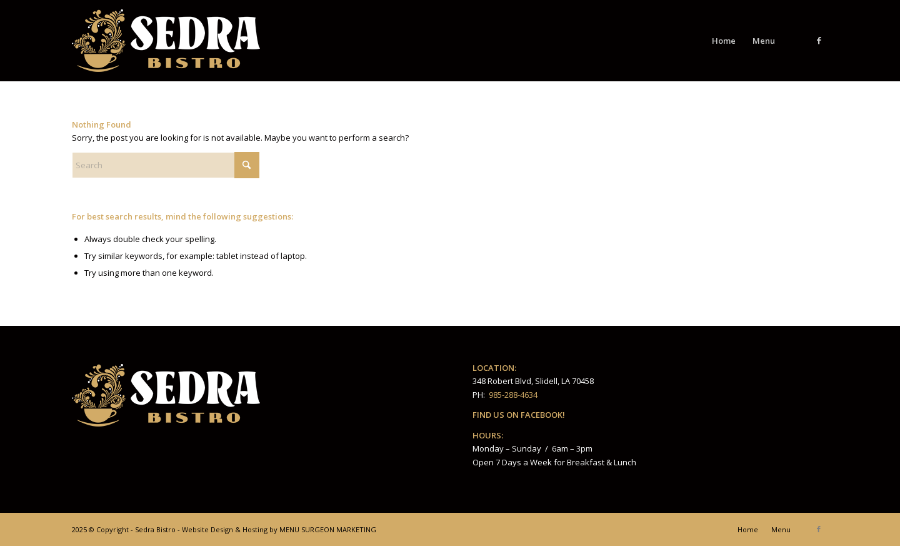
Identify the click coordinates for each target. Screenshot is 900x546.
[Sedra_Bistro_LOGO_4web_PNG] (166, 40)
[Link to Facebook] (818, 40)
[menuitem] (724, 40)
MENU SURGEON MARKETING (327, 529)
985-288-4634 (513, 394)
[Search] (165, 165)
